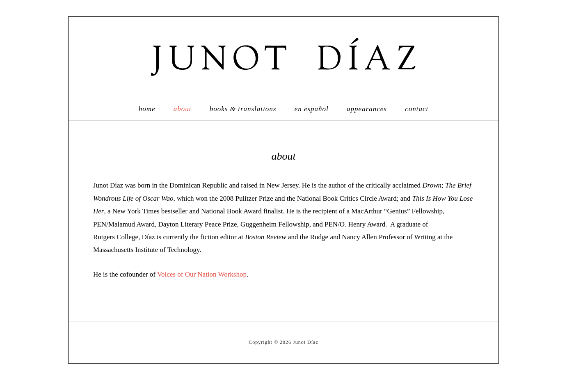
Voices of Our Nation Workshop (202, 274)
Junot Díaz (283, 57)
